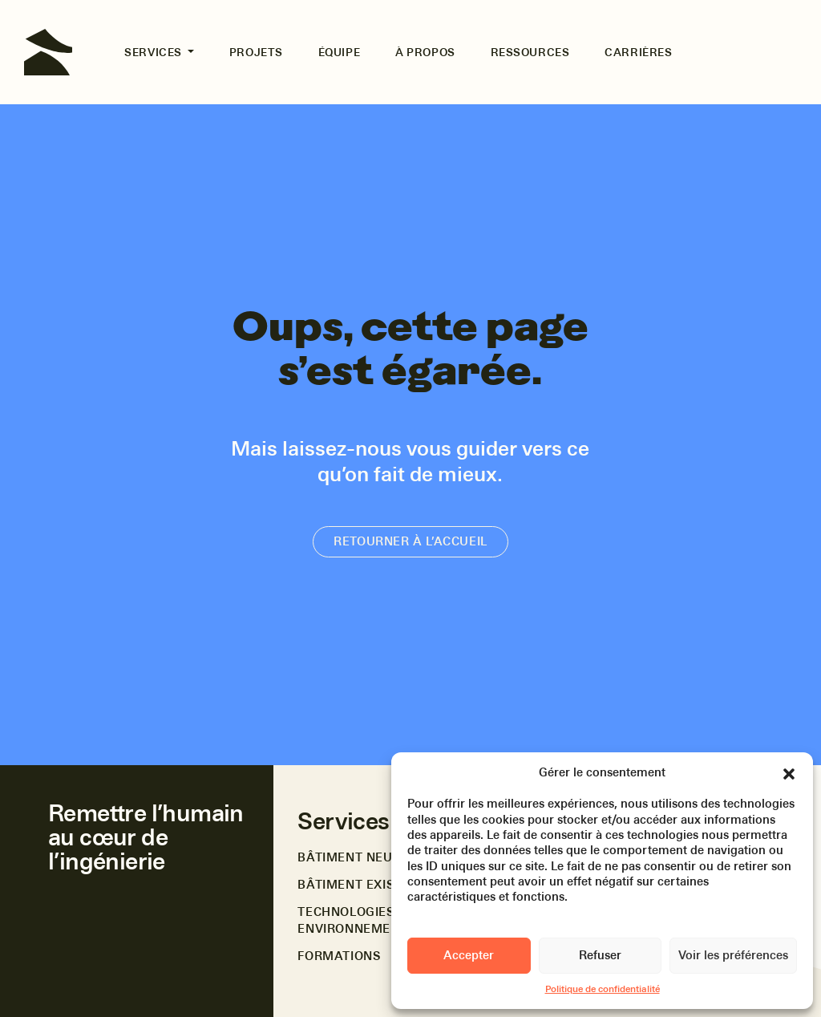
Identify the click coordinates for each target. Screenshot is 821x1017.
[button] (789, 772)
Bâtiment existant (362, 885)
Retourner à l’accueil (410, 541)
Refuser (600, 955)
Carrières (638, 52)
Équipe (339, 52)
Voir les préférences (733, 955)
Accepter (468, 955)
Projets (256, 52)
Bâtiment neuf (348, 857)
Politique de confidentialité (602, 989)
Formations (338, 956)
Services (154, 52)
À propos (425, 52)
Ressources (530, 52)
